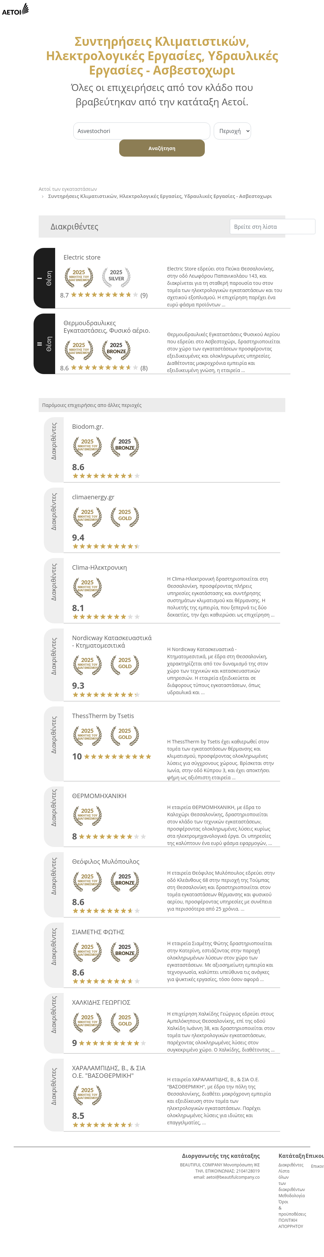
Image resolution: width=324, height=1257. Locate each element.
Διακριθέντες (290, 1165)
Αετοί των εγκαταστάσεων (68, 189)
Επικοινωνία (313, 1166)
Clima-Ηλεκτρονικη (99, 567)
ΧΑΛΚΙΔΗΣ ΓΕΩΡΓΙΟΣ (101, 1002)
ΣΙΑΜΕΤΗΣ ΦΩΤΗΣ (98, 932)
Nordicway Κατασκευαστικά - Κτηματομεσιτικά (112, 641)
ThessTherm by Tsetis (103, 716)
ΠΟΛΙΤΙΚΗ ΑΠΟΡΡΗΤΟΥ (290, 1223)
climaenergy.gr (93, 497)
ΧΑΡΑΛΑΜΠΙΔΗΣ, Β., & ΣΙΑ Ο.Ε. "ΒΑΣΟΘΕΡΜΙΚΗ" (109, 1072)
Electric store (82, 257)
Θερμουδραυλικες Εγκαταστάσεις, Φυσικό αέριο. (107, 326)
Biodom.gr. (88, 426)
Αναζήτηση (162, 148)
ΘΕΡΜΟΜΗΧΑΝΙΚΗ (99, 796)
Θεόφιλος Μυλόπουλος (106, 861)
